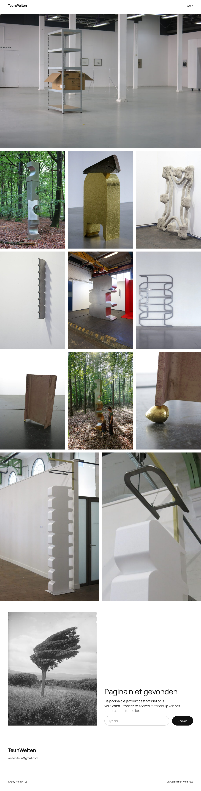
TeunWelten (17, 5)
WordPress (188, 781)
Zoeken (182, 721)
